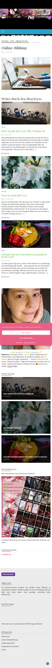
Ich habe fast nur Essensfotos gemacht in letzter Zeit (24, 255)
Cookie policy (19, 342)
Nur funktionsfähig (26, 338)
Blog (3, 250)
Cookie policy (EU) (8, 643)
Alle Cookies (26, 333)
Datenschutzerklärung (29, 342)
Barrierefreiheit (8, 574)
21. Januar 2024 (7, 52)
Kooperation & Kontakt (10, 646)
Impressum (5, 636)
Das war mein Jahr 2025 (12, 428)
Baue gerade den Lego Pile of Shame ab (18, 394)
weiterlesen (5, 277)
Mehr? (15, 366)
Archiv (3, 650)
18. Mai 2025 (6, 260)
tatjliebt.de (7, 554)
